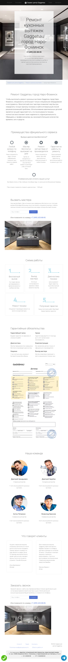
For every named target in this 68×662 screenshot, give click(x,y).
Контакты (58, 2)
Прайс (50, 2)
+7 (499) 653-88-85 (34, 52)
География (18, 2)
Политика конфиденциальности (19, 647)
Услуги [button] (9, 2)
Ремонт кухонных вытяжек (34, 82)
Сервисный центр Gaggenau (15, 82)
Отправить (33, 212)
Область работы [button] (37, 647)
